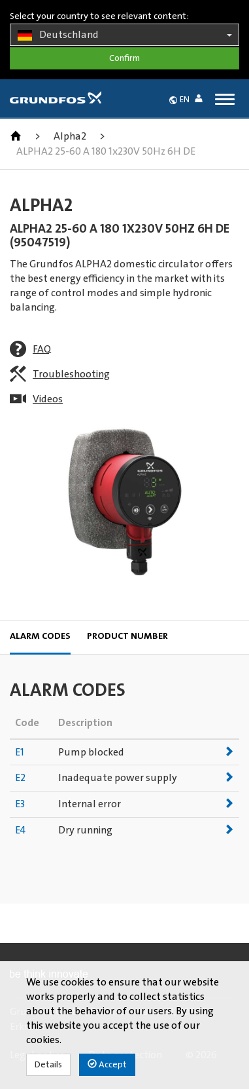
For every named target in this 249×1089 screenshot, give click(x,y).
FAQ (42, 349)
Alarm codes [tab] (40, 636)
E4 (20, 830)
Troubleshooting (71, 374)
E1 (19, 752)
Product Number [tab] (127, 636)
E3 (20, 804)
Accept (107, 1064)
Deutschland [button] (124, 35)
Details (48, 1065)
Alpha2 (70, 136)
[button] (201, 100)
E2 (20, 778)
